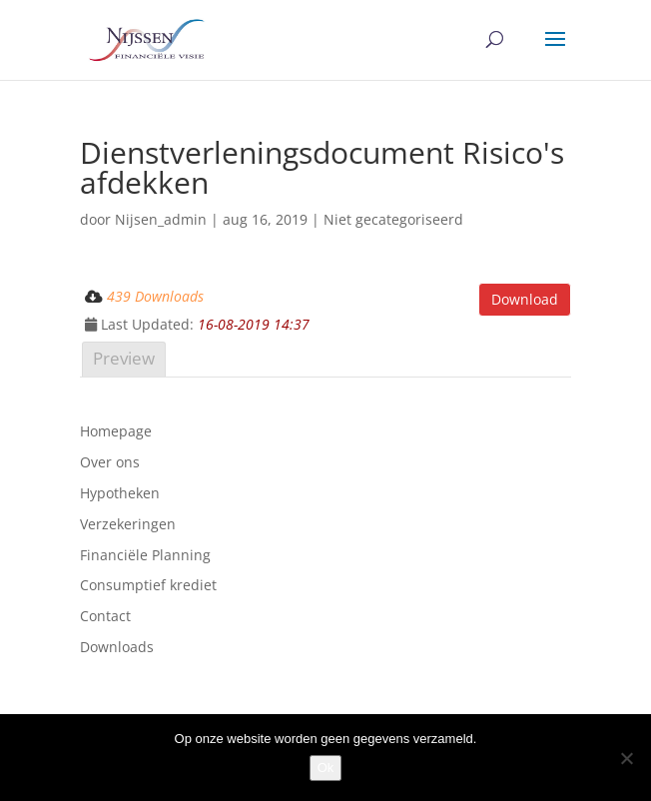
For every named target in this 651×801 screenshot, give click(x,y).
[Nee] (626, 758)
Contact (105, 615)
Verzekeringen (128, 523)
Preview (124, 358)
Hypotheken (120, 492)
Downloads (117, 646)
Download (524, 299)
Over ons (110, 461)
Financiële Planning (145, 554)
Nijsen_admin (161, 219)
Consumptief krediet (148, 584)
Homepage (116, 430)
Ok (326, 767)
